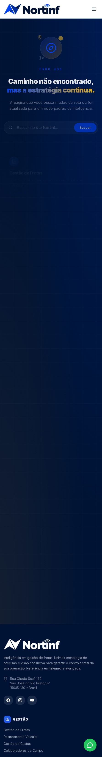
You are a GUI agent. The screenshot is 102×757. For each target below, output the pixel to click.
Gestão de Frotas (17, 730)
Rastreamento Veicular (21, 737)
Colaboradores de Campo (23, 750)
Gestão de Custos (17, 744)
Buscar (85, 129)
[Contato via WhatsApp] (90, 745)
